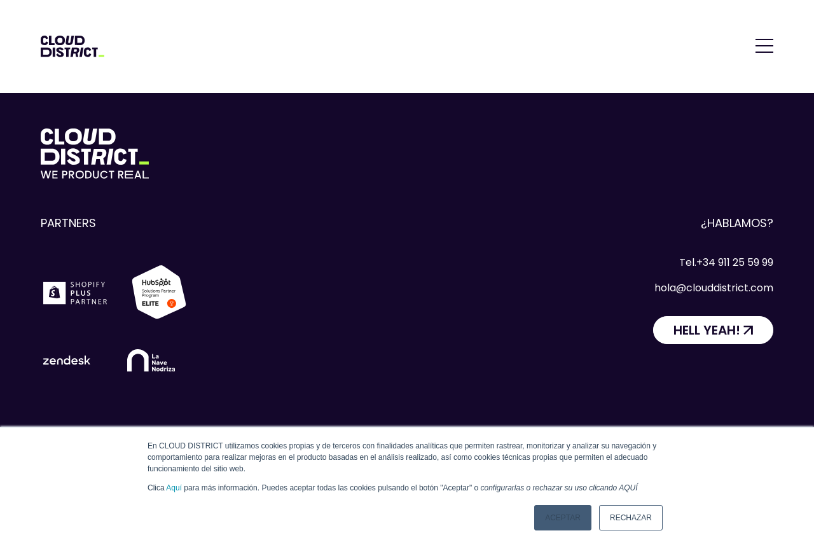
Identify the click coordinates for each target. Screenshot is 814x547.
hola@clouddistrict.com (713, 287)
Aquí (174, 487)
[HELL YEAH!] (713, 330)
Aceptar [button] (563, 517)
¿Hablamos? (737, 223)
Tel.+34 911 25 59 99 (726, 262)
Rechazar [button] (631, 517)
